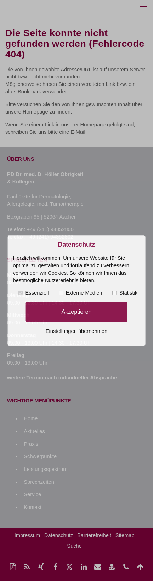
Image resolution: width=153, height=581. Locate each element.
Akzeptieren (76, 311)
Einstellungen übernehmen (76, 331)
